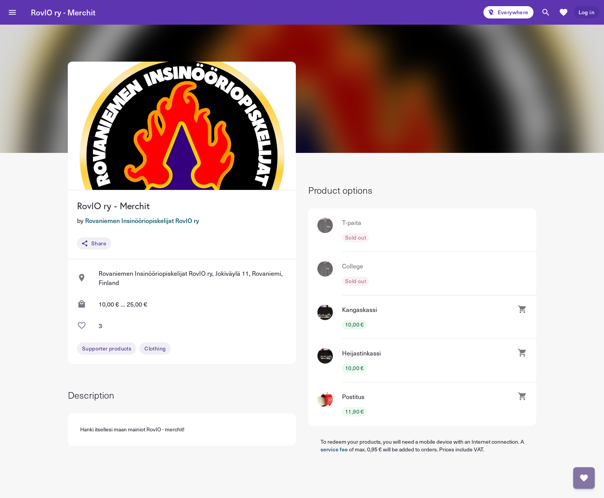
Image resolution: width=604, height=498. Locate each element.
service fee (334, 449)
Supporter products (106, 348)
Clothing (155, 348)
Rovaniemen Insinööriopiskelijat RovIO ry (142, 220)
